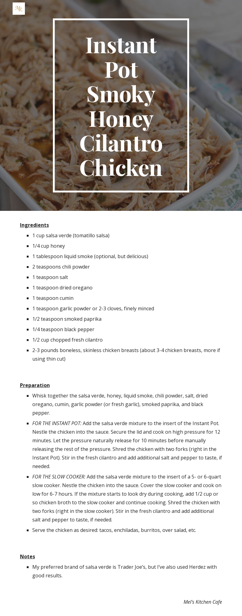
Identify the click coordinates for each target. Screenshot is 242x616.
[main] (121, 105)
